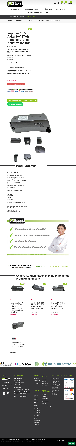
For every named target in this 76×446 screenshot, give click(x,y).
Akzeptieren (71, 443)
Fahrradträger (37, 412)
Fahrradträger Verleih (37, 416)
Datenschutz (44, 398)
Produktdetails (21, 21)
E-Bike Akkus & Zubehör (33, 9)
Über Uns (49, 9)
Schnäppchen (37, 418)
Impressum (44, 396)
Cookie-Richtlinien (36, 441)
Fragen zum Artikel (36, 21)
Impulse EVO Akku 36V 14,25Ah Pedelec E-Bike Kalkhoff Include (58, 305)
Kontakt (44, 394)
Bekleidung (36, 422)
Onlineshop (16, 9)
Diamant (36, 395)
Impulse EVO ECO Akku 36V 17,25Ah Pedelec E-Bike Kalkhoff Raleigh (37, 305)
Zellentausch (37, 420)
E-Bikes (36, 407)
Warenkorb (44, 379)
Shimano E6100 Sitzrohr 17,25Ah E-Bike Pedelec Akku (17, 344)
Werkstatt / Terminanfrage (38, 12)
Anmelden (36, 378)
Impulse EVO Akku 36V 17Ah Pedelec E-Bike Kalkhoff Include (19, 38)
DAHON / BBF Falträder (36, 400)
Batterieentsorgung (44, 401)
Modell (11, 21)
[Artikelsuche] (55, 3)
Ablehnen (71, 440)
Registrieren (36, 380)
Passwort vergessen (36, 382)
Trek (35, 393)
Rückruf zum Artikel (53, 21)
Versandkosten (14, 72)
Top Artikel (44, 381)
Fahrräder (36, 408)
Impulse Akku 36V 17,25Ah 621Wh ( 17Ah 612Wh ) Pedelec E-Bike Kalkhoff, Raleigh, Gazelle (16, 307)
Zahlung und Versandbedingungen (44, 405)
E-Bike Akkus (31, 17)
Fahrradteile (37, 410)
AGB (43, 400)
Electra (35, 396)
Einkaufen (60, 9)
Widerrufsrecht (44, 385)
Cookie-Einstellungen (62, 440)
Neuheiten (36, 426)
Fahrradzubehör (37, 414)
